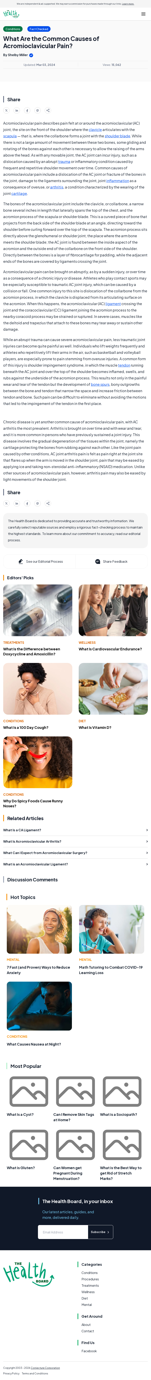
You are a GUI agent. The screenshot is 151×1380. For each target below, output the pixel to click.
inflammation (117, 180)
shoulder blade (117, 136)
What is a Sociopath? (118, 1114)
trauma (64, 161)
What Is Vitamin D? (95, 727)
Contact (87, 1331)
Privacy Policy (11, 1373)
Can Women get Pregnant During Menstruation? (67, 1173)
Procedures (90, 1279)
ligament (113, 303)
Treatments (13, 642)
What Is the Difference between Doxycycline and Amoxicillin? (31, 651)
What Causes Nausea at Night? (34, 1044)
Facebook (89, 1351)
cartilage (19, 193)
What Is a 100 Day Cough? (26, 727)
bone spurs (100, 384)
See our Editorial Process (40, 561)
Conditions (13, 721)
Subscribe (100, 1232)
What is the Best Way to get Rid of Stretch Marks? (121, 1173)
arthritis (56, 187)
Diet (82, 721)
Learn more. (128, 4)
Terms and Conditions (35, 1373)
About (86, 1324)
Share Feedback (110, 561)
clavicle (95, 129)
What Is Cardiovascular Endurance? (110, 649)
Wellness (87, 642)
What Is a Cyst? (20, 1114)
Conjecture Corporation (45, 1367)
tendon (124, 365)
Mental (13, 959)
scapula (10, 136)
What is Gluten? (21, 1167)
